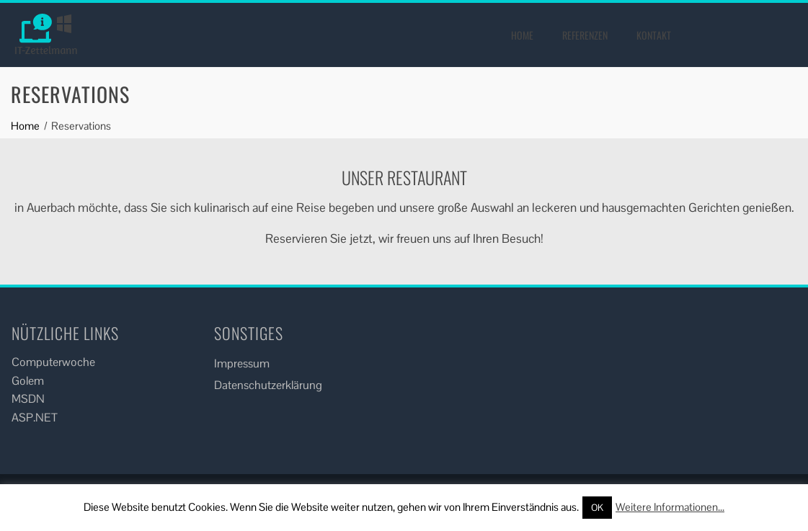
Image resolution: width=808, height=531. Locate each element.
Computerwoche (53, 362)
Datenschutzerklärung (268, 385)
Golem (28, 380)
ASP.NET (35, 417)
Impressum (242, 363)
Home (522, 35)
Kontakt (653, 35)
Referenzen (585, 35)
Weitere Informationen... (670, 507)
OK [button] (597, 507)
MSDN (28, 398)
